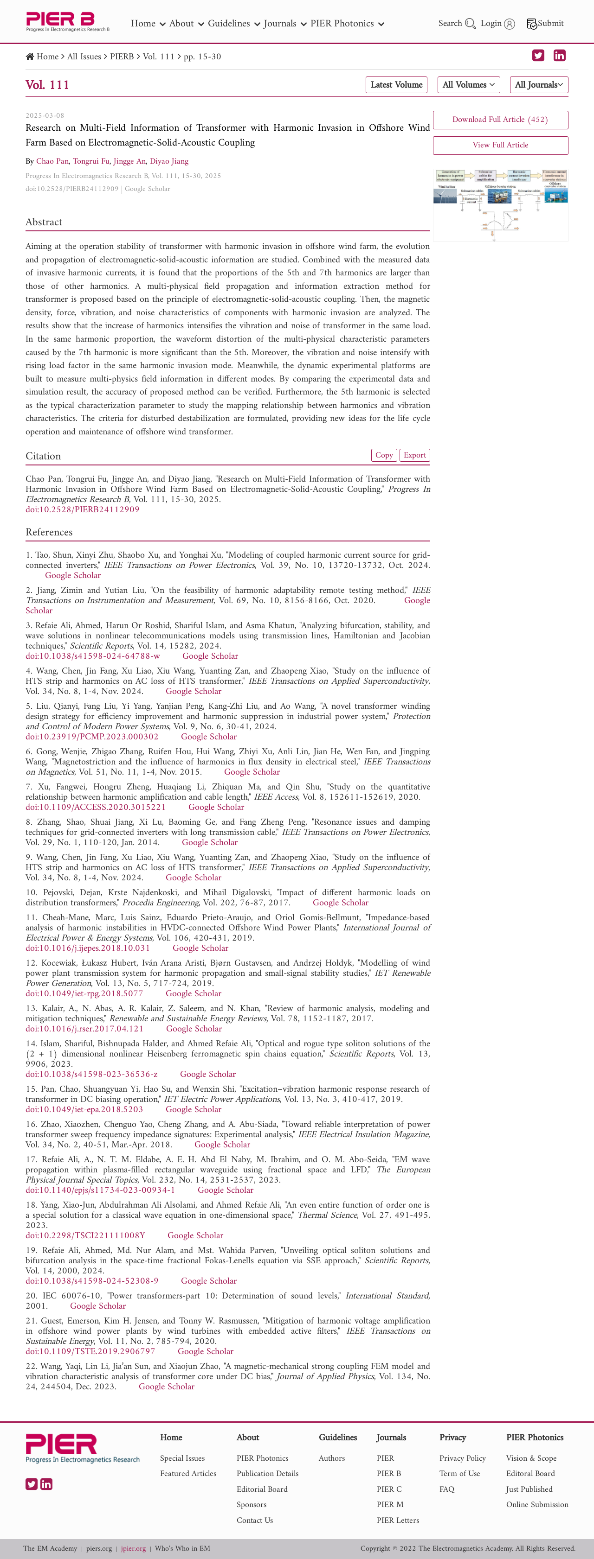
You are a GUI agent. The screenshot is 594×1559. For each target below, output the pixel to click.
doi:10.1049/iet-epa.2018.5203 (84, 1110)
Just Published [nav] (529, 1490)
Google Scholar (147, 189)
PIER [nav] (385, 1458)
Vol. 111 (159, 57)
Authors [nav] (332, 1458)
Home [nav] (148, 24)
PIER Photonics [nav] (347, 24)
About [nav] (186, 24)
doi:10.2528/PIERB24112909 (72, 189)
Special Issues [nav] (182, 1458)
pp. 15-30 (202, 57)
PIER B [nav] (389, 1474)
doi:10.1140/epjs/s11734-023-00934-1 (100, 1191)
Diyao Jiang (169, 161)
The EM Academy (50, 1549)
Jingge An (130, 161)
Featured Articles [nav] (188, 1474)
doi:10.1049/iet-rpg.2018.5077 (84, 994)
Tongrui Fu (91, 161)
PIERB (122, 57)
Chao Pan (52, 161)
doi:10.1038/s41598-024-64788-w (93, 657)
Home (47, 57)
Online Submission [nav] (537, 1505)
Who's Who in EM (182, 1549)
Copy (384, 455)
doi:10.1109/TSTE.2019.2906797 (90, 1352)
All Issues (84, 57)
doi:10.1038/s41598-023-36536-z (92, 1075)
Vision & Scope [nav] (531, 1458)
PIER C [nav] (389, 1490)
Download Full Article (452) (500, 120)
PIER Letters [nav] (398, 1521)
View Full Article (501, 145)
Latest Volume (396, 85)
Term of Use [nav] (459, 1474)
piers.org (99, 1549)
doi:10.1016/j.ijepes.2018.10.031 (88, 949)
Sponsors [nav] (251, 1505)
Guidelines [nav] (234, 24)
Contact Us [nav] (255, 1521)
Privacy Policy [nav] (462, 1458)
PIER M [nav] (390, 1505)
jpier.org (133, 1549)
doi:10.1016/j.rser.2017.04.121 (85, 1029)
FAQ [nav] (446, 1490)
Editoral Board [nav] (530, 1474)
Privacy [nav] (452, 1438)
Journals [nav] (285, 24)
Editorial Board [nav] (262, 1490)
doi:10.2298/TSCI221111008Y (85, 1236)
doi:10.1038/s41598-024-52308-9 (92, 1281)
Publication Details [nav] (267, 1474)
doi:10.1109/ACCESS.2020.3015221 (96, 808)
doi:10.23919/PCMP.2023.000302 (92, 737)
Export (415, 455)
